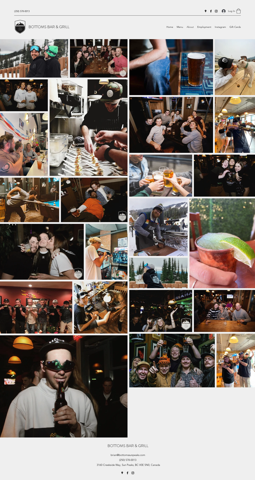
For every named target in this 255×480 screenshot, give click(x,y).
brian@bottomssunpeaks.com (128, 455)
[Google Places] (205, 11)
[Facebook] (211, 11)
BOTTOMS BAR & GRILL (49, 27)
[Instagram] (216, 11)
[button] (238, 11)
